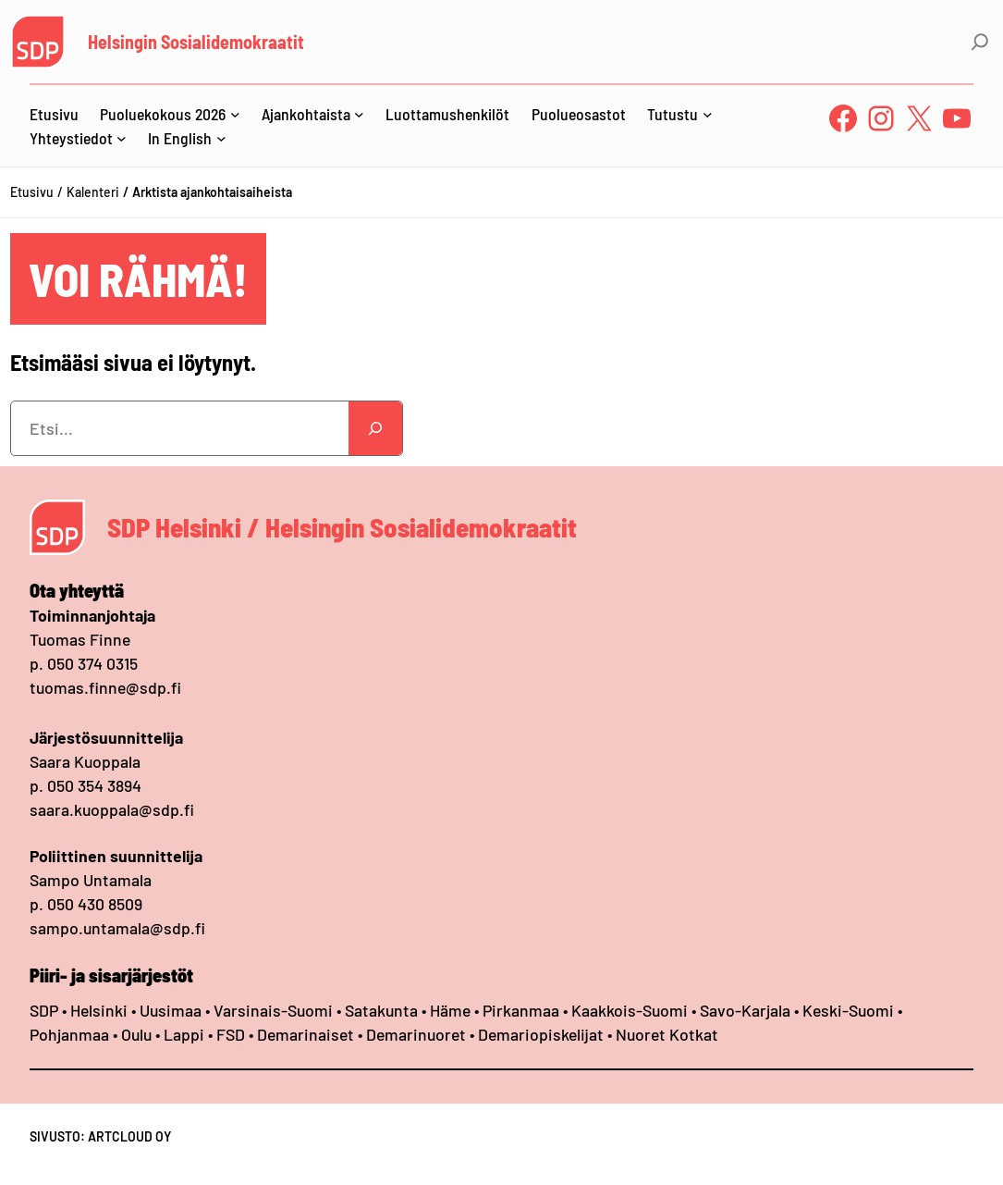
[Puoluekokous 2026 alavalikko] (235, 114)
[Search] (375, 428)
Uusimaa (171, 1010)
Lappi (184, 1034)
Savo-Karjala (745, 1010)
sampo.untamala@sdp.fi (117, 928)
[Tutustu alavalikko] (708, 114)
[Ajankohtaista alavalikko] (359, 114)
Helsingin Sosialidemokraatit (196, 42)
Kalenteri (93, 192)
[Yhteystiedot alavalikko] (121, 138)
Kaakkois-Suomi (629, 1010)
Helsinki (100, 1010)
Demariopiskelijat (541, 1034)
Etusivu (32, 192)
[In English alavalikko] (221, 138)
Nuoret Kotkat (667, 1034)
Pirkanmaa (521, 1010)
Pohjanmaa (71, 1034)
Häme (452, 1010)
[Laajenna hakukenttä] (980, 41)
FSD (230, 1034)
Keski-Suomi (848, 1010)
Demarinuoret (416, 1034)
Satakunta (381, 1010)
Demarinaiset (305, 1034)
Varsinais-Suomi (273, 1010)
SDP (44, 1010)
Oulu (136, 1034)
